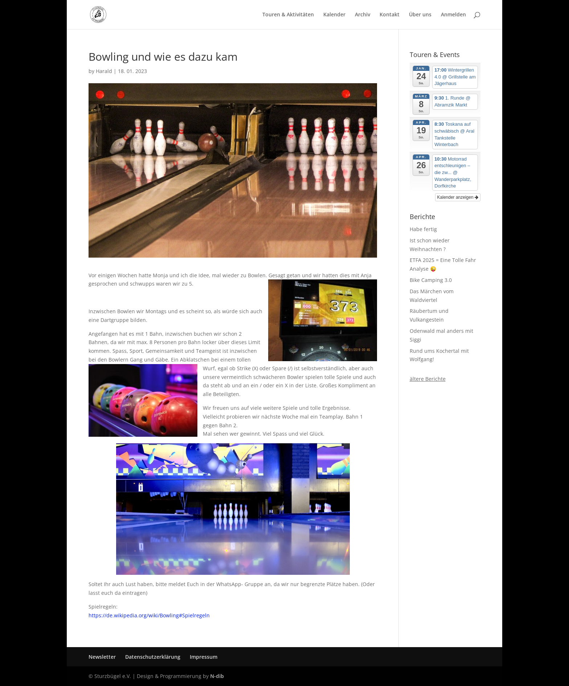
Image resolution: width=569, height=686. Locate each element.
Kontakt (390, 15)
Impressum (203, 656)
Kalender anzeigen (457, 197)
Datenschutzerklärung (152, 656)
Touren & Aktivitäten (288, 15)
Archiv (362, 15)
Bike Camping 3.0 (431, 280)
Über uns (420, 15)
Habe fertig (423, 229)
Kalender (334, 15)
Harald (104, 71)
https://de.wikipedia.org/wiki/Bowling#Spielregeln (149, 615)
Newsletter (102, 656)
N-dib (217, 676)
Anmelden (453, 15)
